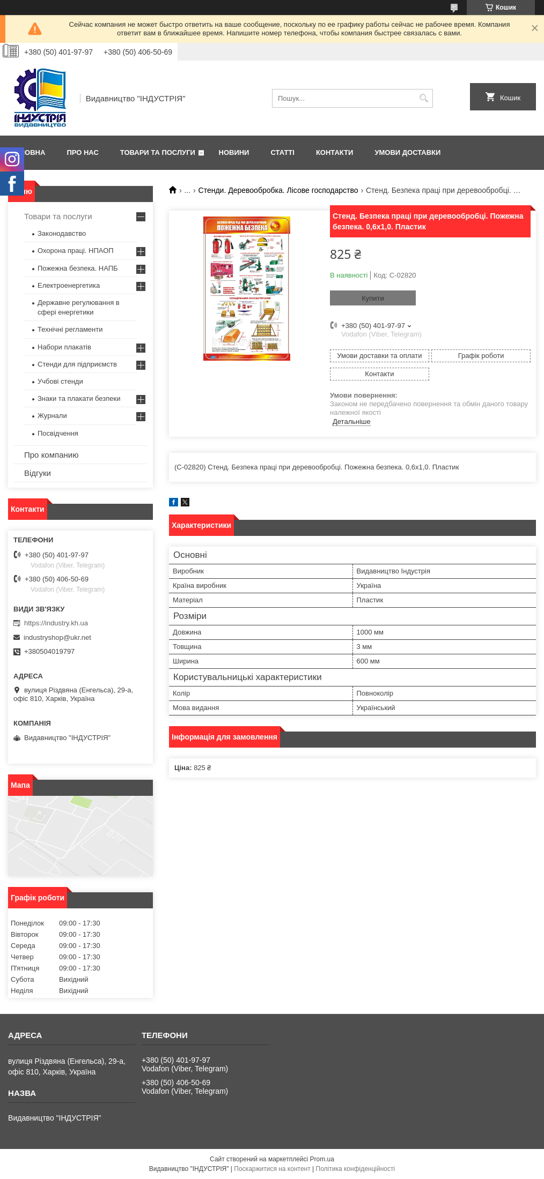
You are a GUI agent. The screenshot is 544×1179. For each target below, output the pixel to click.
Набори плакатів (64, 347)
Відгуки (37, 472)
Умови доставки (407, 152)
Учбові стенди (60, 381)
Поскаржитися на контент (272, 1169)
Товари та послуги (157, 152)
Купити (373, 298)
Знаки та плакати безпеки (79, 398)
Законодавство (62, 233)
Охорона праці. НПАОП (76, 251)
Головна (28, 152)
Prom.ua (322, 1159)
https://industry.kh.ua (56, 623)
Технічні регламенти (70, 329)
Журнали (52, 416)
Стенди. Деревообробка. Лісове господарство (278, 190)
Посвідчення (58, 433)
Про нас (82, 152)
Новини (234, 152)
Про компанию (51, 454)
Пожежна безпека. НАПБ (78, 268)
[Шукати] (423, 98)
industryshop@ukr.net (57, 637)
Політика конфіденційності (355, 1169)
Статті (282, 152)
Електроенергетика (69, 285)
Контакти (335, 152)
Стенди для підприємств (77, 364)
